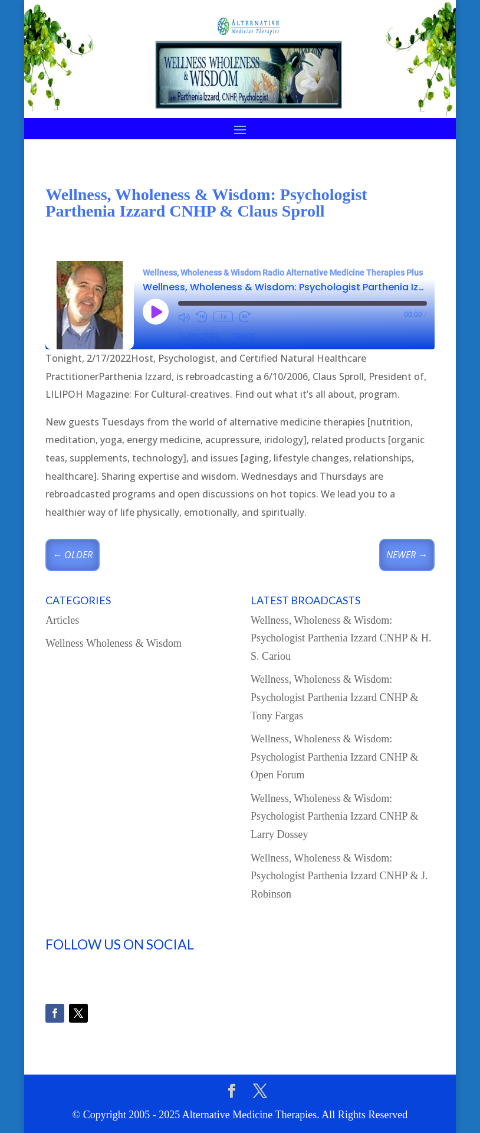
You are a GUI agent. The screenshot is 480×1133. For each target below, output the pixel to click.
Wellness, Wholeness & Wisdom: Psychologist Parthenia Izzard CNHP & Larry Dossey (334, 816)
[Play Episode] (156, 312)
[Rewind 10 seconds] (202, 317)
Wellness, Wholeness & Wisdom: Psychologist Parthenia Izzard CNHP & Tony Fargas (334, 697)
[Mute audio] (184, 317)
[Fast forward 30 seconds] (245, 317)
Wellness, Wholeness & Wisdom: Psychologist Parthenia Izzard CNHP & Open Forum (334, 757)
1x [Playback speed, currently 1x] (223, 317)
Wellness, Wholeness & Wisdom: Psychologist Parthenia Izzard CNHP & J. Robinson (339, 876)
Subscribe (199, 336)
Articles (62, 620)
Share (244, 336)
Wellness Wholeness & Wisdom (113, 643)
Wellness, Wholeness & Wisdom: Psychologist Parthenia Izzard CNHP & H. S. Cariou (341, 638)
